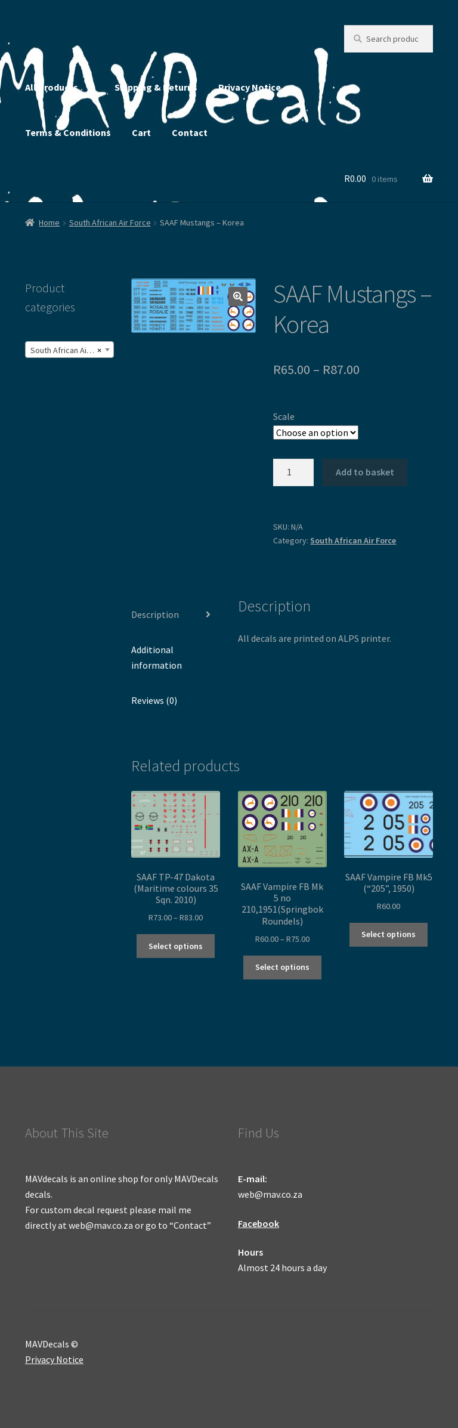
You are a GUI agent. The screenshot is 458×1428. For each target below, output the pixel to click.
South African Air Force (110, 222)
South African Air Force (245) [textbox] (71, 350)
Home (49, 222)
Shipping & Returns (155, 87)
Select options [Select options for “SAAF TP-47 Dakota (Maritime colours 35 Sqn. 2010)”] (175, 946)
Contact (190, 132)
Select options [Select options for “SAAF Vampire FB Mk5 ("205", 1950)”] (388, 934)
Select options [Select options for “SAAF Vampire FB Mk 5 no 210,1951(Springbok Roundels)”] (282, 967)
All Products (51, 87)
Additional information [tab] (156, 657)
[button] (237, 296)
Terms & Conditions (68, 132)
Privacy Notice (249, 87)
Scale (284, 416)
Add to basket (365, 472)
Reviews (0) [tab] (154, 700)
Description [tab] (155, 614)
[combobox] (69, 349)
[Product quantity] (293, 472)
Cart (141, 132)
